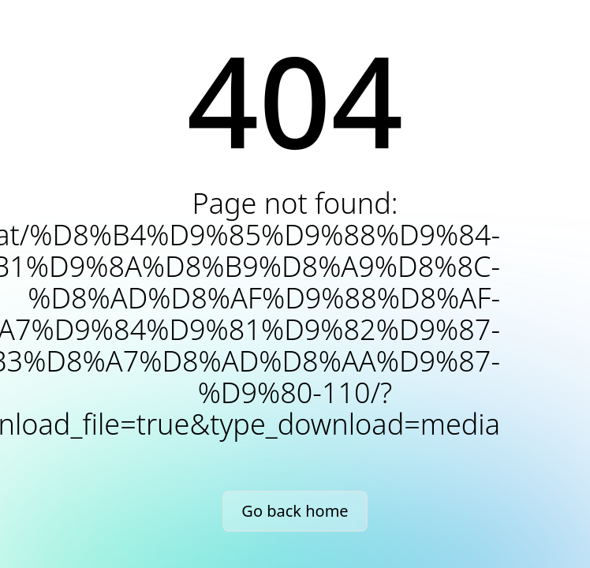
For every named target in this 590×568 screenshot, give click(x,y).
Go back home (294, 510)
